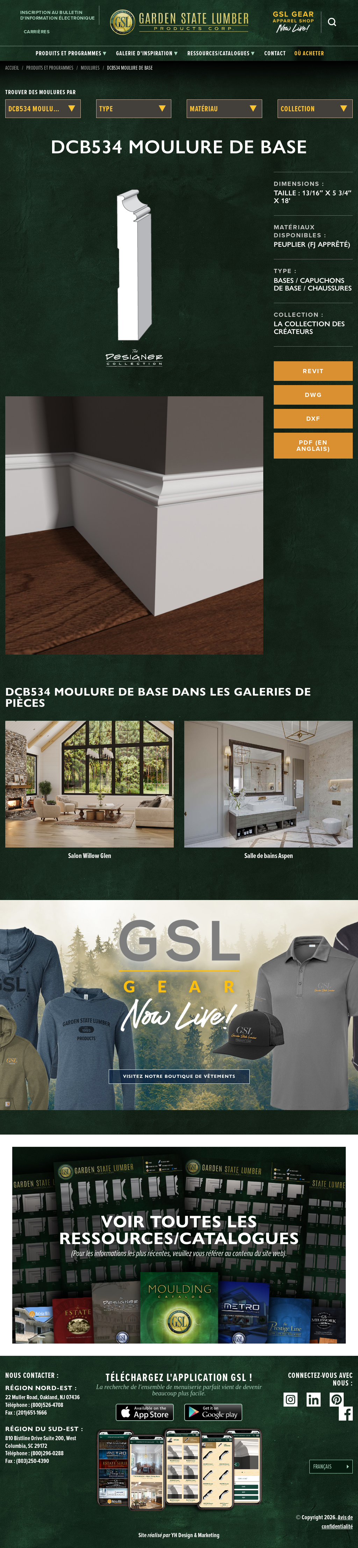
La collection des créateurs (309, 328)
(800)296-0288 (47, 1453)
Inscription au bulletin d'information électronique (57, 15)
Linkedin (314, 1400)
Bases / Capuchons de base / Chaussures (313, 284)
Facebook (346, 1414)
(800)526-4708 (47, 1404)
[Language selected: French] (331, 1466)
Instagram (291, 1400)
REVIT (313, 371)
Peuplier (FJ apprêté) (312, 244)
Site (179, 1534)
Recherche (332, 22)
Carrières (37, 31)
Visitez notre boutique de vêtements (179, 1076)
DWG (313, 394)
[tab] (71, 53)
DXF (313, 418)
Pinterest (337, 1400)
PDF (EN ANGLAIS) (313, 445)
